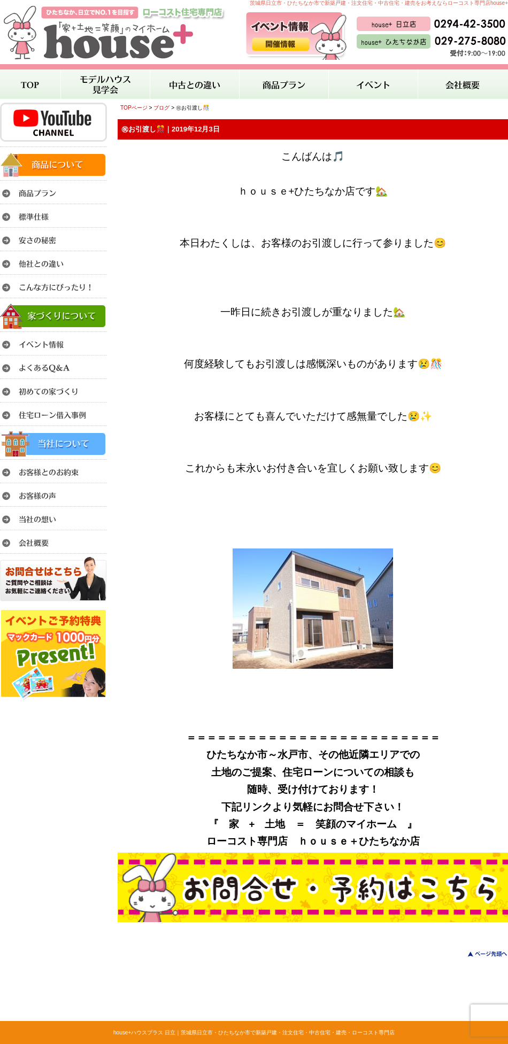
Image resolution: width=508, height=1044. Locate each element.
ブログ (161, 108)
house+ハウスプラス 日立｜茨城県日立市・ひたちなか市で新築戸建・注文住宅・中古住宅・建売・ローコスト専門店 (254, 1032)
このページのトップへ (481, 954)
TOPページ (134, 108)
